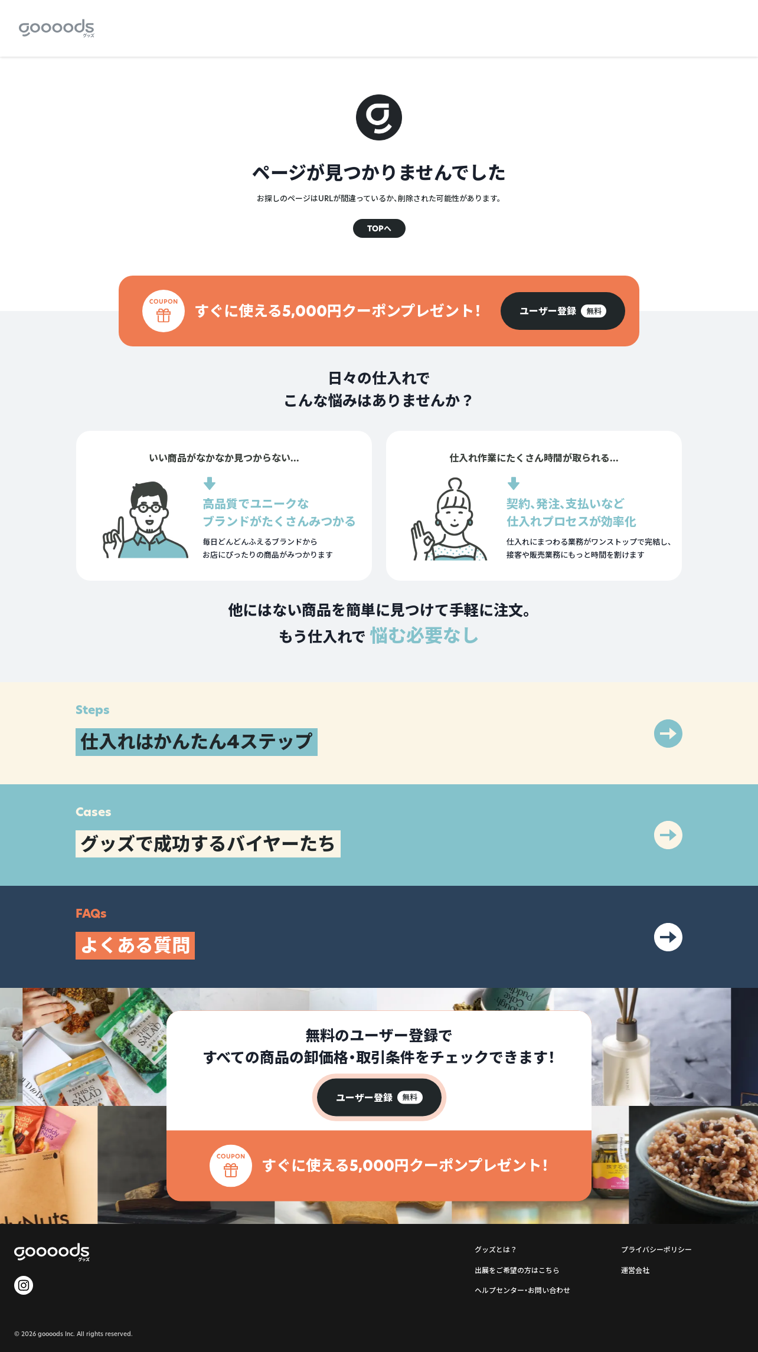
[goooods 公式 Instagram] (23, 1285)
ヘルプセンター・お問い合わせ (522, 1290)
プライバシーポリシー (656, 1250)
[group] (563, 311)
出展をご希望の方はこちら (517, 1270)
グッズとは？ (496, 1250)
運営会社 (635, 1270)
